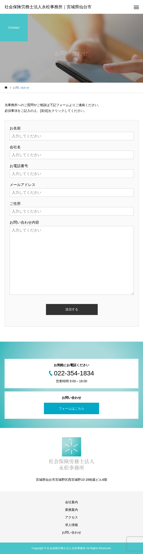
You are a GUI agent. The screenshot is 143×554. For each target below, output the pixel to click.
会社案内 (71, 502)
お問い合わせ (71, 532)
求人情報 (71, 525)
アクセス (71, 517)
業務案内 (71, 510)
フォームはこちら (71, 408)
